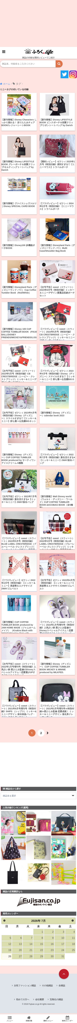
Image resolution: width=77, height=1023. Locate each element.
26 (9, 957)
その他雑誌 (47, 987)
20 (20, 951)
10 (62, 938)
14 (30, 945)
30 (52, 957)
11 (73, 938)
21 (30, 951)
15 (41, 945)
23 (52, 951)
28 (30, 957)
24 (62, 951)
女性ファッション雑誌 (25, 987)
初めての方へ (22, 1000)
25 (73, 951)
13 (20, 945)
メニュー (9, 1019)
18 (73, 945)
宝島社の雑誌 (56, 1000)
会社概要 (39, 1000)
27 (20, 957)
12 (9, 945)
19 (9, 951)
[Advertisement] (38, 23)
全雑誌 (62, 987)
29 (41, 957)
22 (41, 951)
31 (62, 957)
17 (62, 945)
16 (52, 945)
